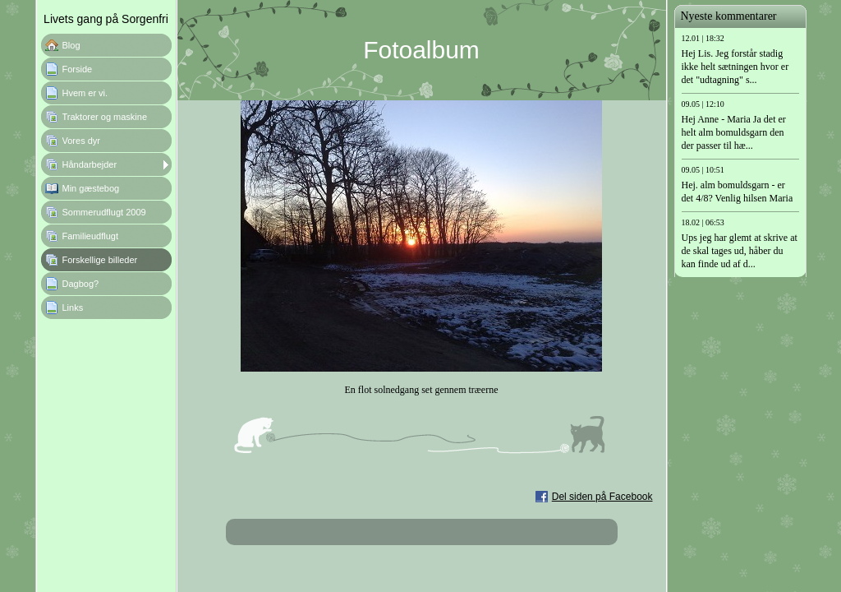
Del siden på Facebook (602, 496)
